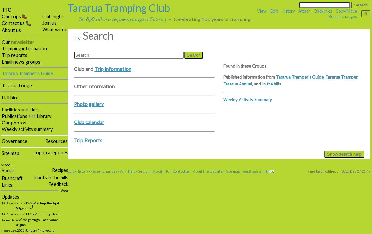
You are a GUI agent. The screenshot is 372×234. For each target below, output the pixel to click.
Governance (14, 141)
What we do (55, 29)
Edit (274, 11)
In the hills (271, 83)
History (288, 11)
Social (8, 170)
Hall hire (10, 97)
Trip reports (14, 55)
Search (144, 171)
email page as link (255, 171)
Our (18, 42)
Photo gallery (89, 104)
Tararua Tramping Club (119, 8)
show (64, 190)
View (262, 11)
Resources (56, 141)
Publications (14, 116)
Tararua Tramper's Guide (300, 77)
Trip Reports (88, 140)
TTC (6, 10)
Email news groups (21, 62)
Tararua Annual (237, 83)
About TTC (161, 171)
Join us (49, 23)
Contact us (181, 171)
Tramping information (24, 48)
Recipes (60, 170)
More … (7, 164)
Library (44, 116)
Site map (10, 153)
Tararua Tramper (341, 77)
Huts (34, 109)
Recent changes (342, 16)
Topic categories (51, 152)
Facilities (11, 109)
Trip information (112, 69)
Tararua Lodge (17, 85)
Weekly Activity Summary (247, 99)
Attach (304, 11)
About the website (208, 171)
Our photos (14, 122)
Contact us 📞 (17, 23)
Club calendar (89, 122)
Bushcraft (12, 178)
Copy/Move (346, 11)
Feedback (58, 184)
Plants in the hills (51, 177)
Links (7, 185)
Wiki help (127, 171)
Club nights (54, 16)
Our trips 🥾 (15, 16)
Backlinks (323, 11)
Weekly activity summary (27, 129)
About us (11, 30)
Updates (10, 197)
